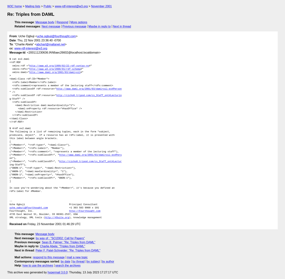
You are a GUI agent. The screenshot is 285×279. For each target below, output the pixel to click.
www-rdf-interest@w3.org (71, 6)
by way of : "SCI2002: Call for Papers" (60, 238)
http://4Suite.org (57, 217)
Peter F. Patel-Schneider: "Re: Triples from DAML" (68, 250)
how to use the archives (38, 265)
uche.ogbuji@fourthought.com (56, 36)
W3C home (14, 6)
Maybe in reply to (100, 26)
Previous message (74, 26)
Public (48, 6)
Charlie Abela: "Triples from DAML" (62, 246)
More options (78, 22)
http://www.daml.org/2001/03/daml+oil (54, 72)
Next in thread (122, 26)
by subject (93, 261)
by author (108, 261)
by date (65, 261)
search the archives (68, 265)
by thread (78, 261)
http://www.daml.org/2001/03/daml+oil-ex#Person (89, 89)
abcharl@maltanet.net (50, 44)
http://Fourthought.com (85, 211)
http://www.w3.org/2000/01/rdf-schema (54, 69)
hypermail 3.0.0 (57, 272)
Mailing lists (32, 6)
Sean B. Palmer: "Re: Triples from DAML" (68, 242)
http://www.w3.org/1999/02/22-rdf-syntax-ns (59, 66)
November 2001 (101, 6)
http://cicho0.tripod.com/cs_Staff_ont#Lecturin (89, 95)
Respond (62, 22)
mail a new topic (77, 257)
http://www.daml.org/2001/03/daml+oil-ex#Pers (90, 155)
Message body (45, 22)
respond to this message (48, 257)
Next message (51, 26)
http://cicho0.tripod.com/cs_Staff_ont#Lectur (90, 161)
